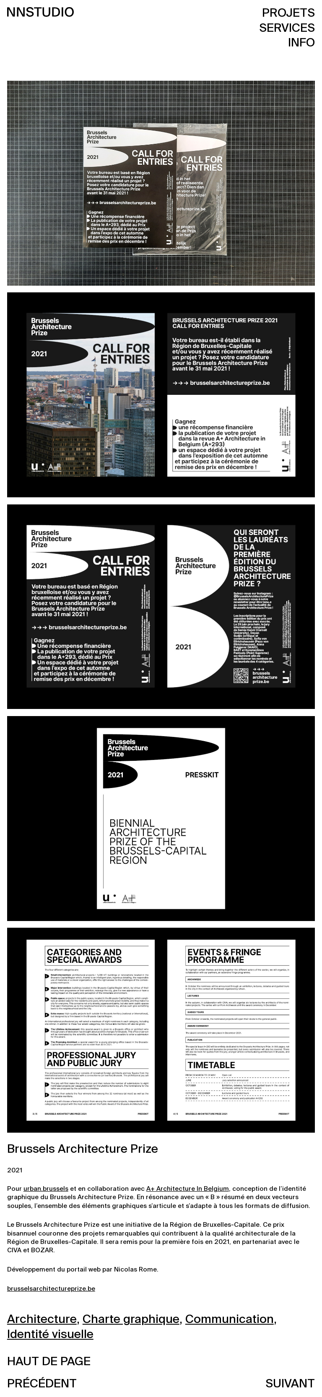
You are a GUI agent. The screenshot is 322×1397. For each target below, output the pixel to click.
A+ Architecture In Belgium (187, 1189)
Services (287, 28)
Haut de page (49, 1362)
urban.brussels (45, 1189)
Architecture (42, 1319)
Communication (229, 1319)
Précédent (42, 1384)
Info (301, 43)
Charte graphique (131, 1319)
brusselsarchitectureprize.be (51, 1289)
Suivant (290, 1384)
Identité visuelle (50, 1335)
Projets (288, 13)
